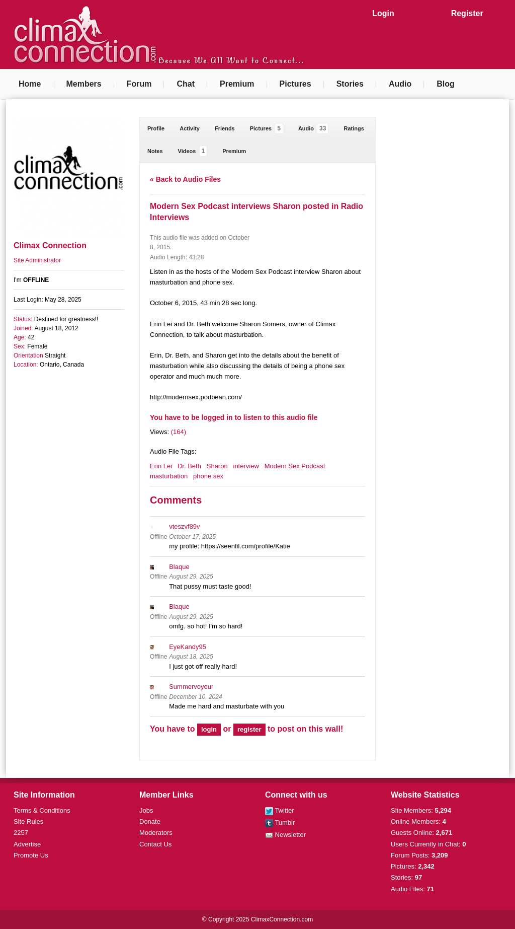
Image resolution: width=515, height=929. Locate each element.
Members (83, 84)
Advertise (27, 844)
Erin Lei (161, 466)
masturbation (169, 476)
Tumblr (280, 822)
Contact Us (155, 844)
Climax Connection (50, 245)
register (249, 729)
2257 (21, 832)
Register (467, 13)
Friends (225, 128)
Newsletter (285, 834)
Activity (190, 128)
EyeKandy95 (187, 647)
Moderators (156, 832)
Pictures (295, 84)
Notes (155, 151)
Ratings (354, 128)
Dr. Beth (189, 466)
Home (30, 84)
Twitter (279, 810)
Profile (155, 128)
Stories (350, 84)
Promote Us (31, 855)
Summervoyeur (191, 686)
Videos (193, 151)
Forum (139, 84)
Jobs (146, 810)
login (209, 729)
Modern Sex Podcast (295, 466)
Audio (400, 84)
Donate (149, 821)
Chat (186, 84)
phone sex (208, 476)
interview (246, 466)
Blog (446, 84)
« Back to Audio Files (185, 179)
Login (383, 13)
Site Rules (28, 821)
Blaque (179, 566)
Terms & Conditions (42, 810)
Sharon (217, 466)
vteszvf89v (184, 526)
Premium (237, 84)
